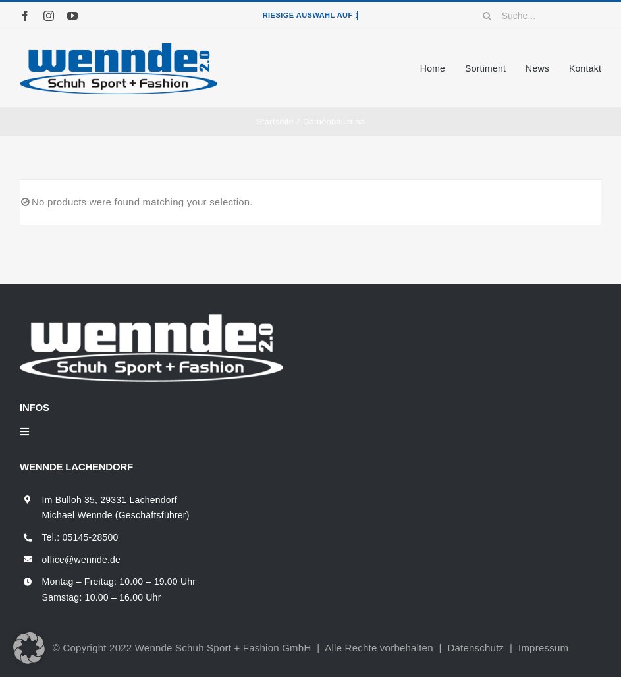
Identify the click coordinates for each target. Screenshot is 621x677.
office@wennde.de (81, 560)
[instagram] (48, 16)
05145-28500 (91, 537)
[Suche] (487, 16)
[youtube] (72, 16)
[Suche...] (537, 16)
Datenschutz (475, 647)
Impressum (543, 647)
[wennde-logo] (118, 48)
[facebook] (25, 16)
